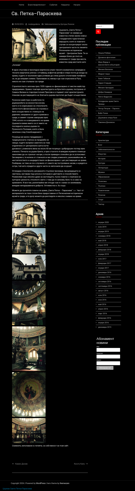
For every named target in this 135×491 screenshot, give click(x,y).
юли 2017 (102, 259)
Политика (102, 181)
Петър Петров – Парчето (109, 108)
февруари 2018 (104, 250)
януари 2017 (103, 268)
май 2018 (102, 240)
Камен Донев (21, 464)
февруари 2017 (104, 263)
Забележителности (52, 24)
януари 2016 (103, 323)
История (101, 159)
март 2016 (102, 313)
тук (74, 190)
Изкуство (102, 154)
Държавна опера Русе (107, 118)
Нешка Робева (104, 53)
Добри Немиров (105, 92)
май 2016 (102, 304)
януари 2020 (103, 222)
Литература (103, 168)
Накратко (65, 5)
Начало (77, 5)
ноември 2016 (104, 277)
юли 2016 (102, 295)
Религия (71, 24)
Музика (101, 172)
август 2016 (103, 291)
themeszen (64, 483)
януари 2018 (103, 254)
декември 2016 (104, 272)
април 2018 (103, 245)
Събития (53, 5)
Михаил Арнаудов (106, 88)
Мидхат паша (104, 74)
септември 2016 (105, 286)
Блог (100, 145)
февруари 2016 (104, 318)
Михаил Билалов (105, 69)
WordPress (41, 483)
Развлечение (103, 190)
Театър (101, 204)
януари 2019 (103, 231)
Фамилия (99, 353)
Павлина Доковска (106, 122)
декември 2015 (104, 327)
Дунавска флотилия (106, 57)
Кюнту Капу (79, 464)
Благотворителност (37, 5)
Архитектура (103, 140)
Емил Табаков (104, 78)
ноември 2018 (104, 236)
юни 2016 (102, 300)
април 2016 (103, 309)
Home (21, 5)
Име (97, 347)
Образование (104, 177)
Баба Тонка (103, 113)
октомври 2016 (104, 281)
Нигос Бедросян (105, 97)
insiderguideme (34, 24)
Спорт (100, 200)
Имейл (98, 360)
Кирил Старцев (104, 83)
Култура (64, 24)
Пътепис (101, 186)
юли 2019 (102, 227)
